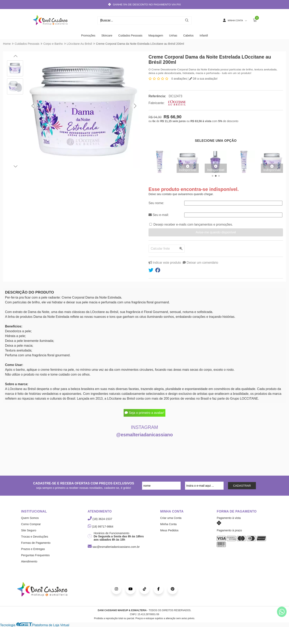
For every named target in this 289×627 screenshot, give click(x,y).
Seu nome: (156, 203)
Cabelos (188, 35)
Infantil (203, 35)
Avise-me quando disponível (216, 232)
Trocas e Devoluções (34, 536)
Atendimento (29, 561)
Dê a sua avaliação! (203, 78)
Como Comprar (31, 524)
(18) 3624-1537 (100, 519)
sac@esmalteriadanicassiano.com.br (114, 546)
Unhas (173, 35)
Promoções (88, 35)
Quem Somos (30, 518)
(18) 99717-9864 (100, 526)
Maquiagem (155, 35)
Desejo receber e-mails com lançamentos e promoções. (193, 224)
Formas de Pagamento (35, 542)
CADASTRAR (242, 485)
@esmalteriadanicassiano (144, 434)
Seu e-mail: (159, 215)
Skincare (106, 35)
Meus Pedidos (169, 530)
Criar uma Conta (170, 518)
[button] (32, 105)
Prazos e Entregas (33, 549)
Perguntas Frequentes (35, 555)
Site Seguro (28, 530)
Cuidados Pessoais (130, 35)
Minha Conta (168, 524)
